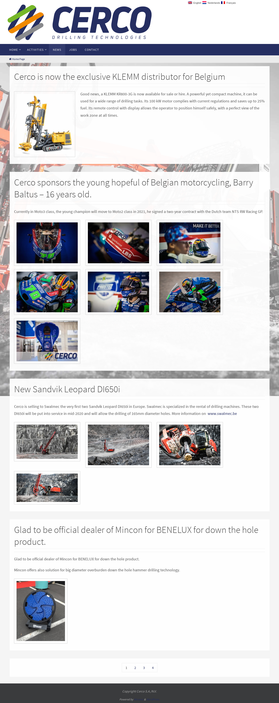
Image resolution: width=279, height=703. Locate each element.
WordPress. (153, 699)
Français (228, 2)
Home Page (17, 59)
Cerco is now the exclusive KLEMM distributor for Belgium (119, 76)
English (194, 2)
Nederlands (211, 2)
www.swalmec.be (222, 413)
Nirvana (138, 699)
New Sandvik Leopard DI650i (67, 389)
